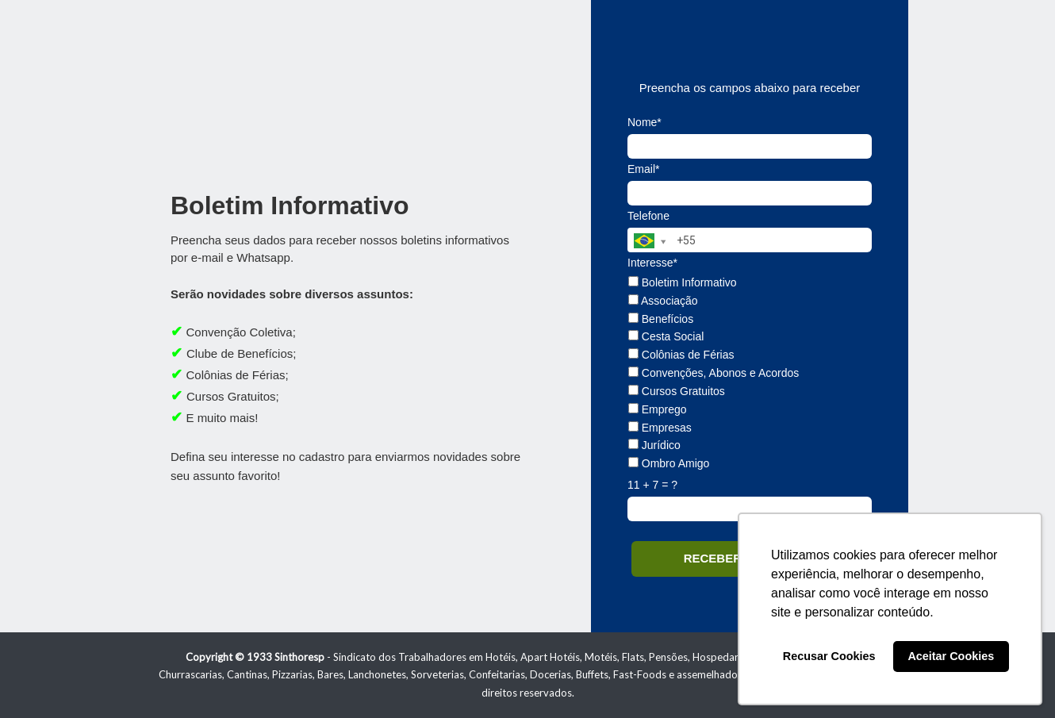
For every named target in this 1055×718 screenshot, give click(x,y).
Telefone (648, 215)
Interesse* (652, 262)
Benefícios (660, 319)
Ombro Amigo (668, 463)
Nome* (644, 122)
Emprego (657, 409)
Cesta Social (666, 336)
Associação (663, 300)
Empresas (660, 427)
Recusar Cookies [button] (829, 656)
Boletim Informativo (682, 282)
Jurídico (654, 445)
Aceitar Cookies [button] (950, 656)
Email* (643, 169)
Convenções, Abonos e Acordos (713, 373)
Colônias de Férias (681, 354)
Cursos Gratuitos (676, 391)
